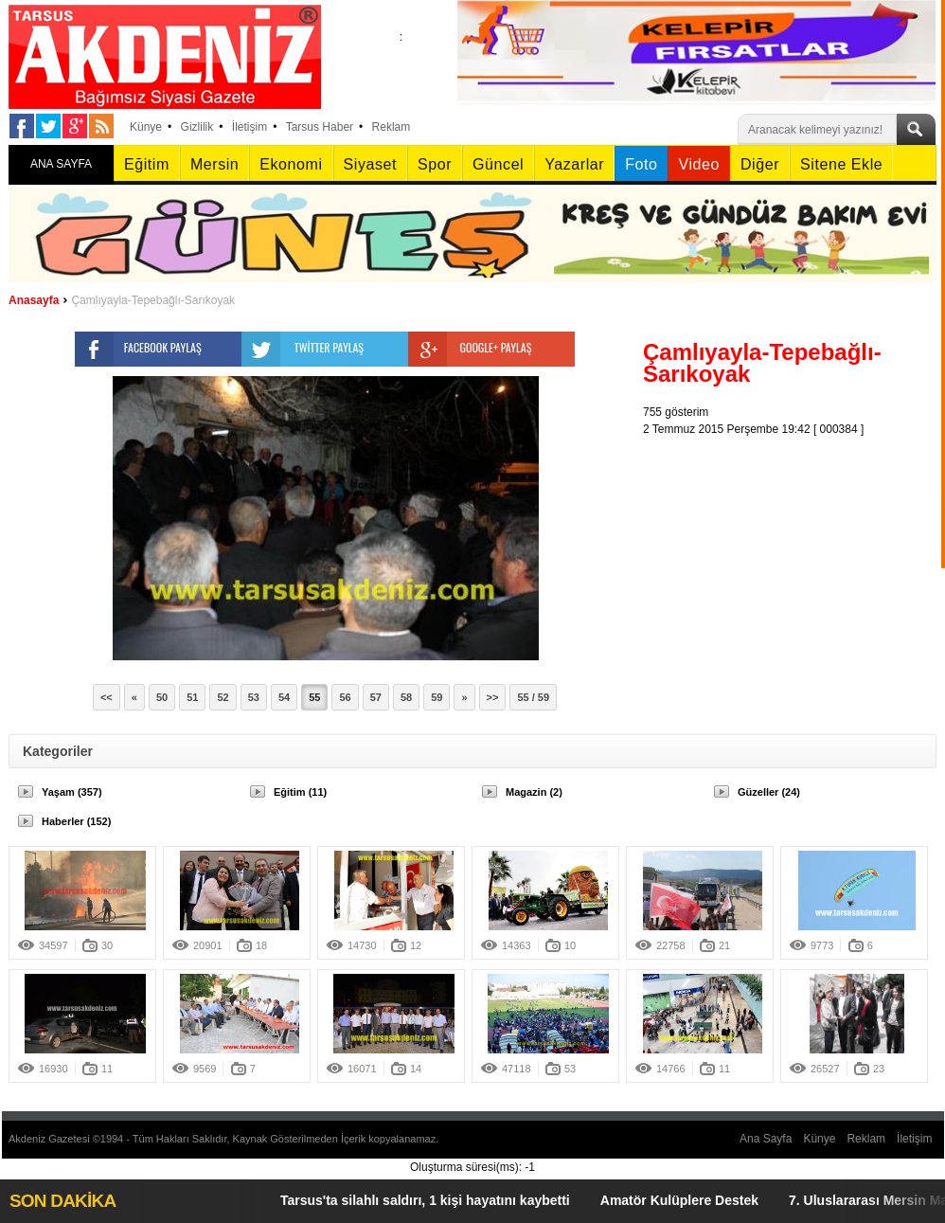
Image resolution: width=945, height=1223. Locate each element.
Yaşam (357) (72, 792)
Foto (641, 164)
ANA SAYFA (61, 164)
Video (698, 164)
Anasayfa (34, 300)
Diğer (759, 164)
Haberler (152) (76, 821)
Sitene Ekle (841, 164)
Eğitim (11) (300, 792)
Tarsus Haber (319, 127)
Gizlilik (197, 127)
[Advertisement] (794, 556)
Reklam (391, 127)
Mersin (214, 164)
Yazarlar (574, 164)
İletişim (249, 127)
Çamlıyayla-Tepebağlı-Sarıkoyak (153, 300)
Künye (146, 127)
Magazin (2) (534, 792)
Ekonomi (290, 164)
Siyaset (370, 164)
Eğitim (146, 164)
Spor (435, 164)
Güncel (498, 164)
